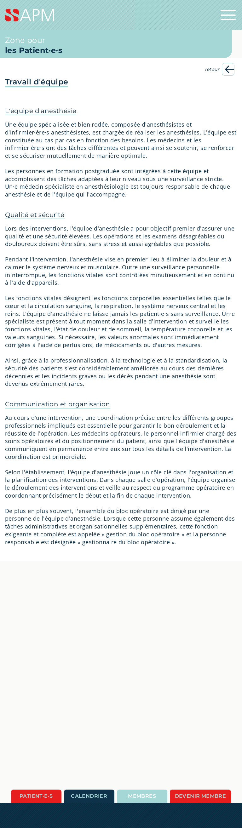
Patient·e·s (36, 796)
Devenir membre (200, 796)
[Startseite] (121, 15)
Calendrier (89, 796)
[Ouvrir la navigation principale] (228, 15)
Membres (142, 796)
